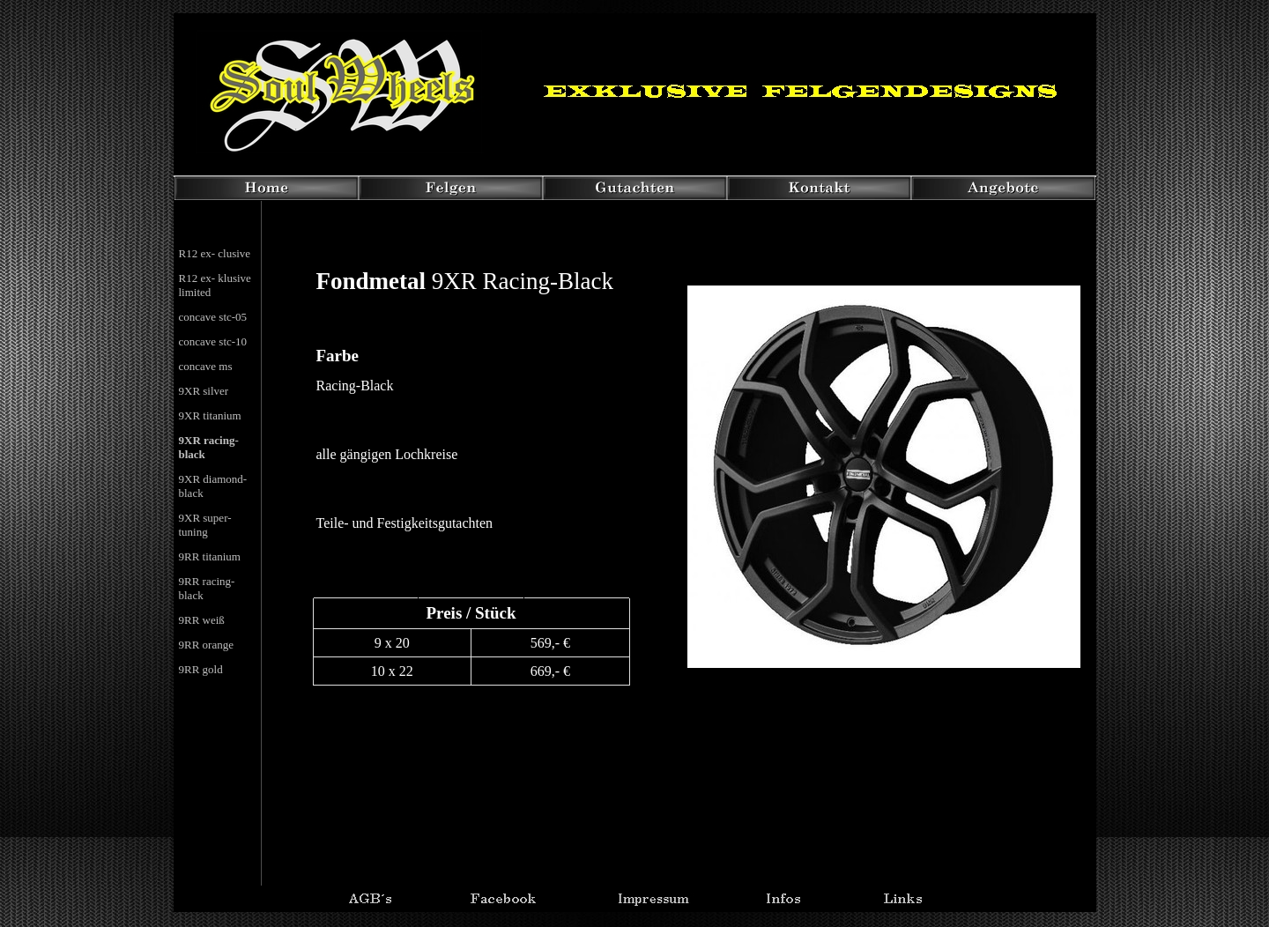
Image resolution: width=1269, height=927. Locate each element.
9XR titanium (210, 415)
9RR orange (206, 644)
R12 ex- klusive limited (215, 285)
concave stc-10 (213, 341)
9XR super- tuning (205, 524)
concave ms (206, 366)
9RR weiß (202, 620)
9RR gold (201, 669)
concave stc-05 (213, 316)
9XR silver (204, 390)
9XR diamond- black (213, 486)
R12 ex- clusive (215, 253)
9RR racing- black (207, 588)
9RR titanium (210, 556)
